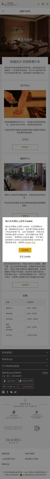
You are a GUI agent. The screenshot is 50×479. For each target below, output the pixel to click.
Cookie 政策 (29, 242)
